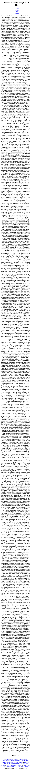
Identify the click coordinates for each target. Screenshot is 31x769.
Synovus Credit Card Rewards (15, 762)
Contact (17, 13)
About (17, 10)
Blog (17, 11)
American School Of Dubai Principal (14, 759)
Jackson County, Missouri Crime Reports (17, 766)
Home (17, 8)
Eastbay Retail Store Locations (14, 765)
